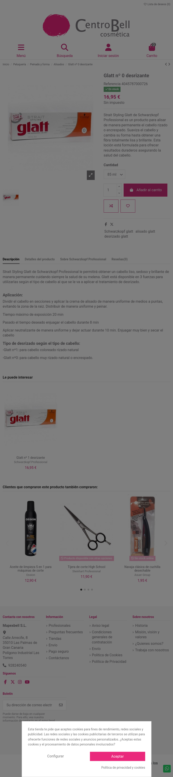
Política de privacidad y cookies (123, 767)
